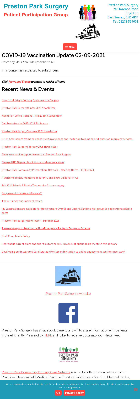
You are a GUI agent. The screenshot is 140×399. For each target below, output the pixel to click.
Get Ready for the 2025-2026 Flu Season (25, 123)
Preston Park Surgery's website (68, 293)
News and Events (19, 81)
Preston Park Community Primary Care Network (36, 372)
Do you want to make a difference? (22, 193)
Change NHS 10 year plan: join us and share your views (33, 162)
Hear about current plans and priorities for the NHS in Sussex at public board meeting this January (59, 243)
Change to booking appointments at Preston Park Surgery (36, 154)
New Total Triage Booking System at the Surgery (30, 100)
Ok (58, 392)
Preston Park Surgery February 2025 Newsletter (29, 146)
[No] (135, 389)
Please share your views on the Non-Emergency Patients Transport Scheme (46, 228)
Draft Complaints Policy (16, 236)
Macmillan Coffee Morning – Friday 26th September (32, 115)
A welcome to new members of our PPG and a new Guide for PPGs (40, 177)
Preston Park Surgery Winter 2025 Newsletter (28, 108)
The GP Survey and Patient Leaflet (22, 201)
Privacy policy (74, 392)
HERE (48, 335)
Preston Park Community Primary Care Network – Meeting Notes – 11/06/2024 (48, 170)
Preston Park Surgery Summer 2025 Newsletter (29, 131)
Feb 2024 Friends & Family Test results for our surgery (33, 185)
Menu (72, 47)
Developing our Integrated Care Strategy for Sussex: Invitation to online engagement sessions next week (63, 251)
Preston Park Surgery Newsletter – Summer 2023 (30, 220)
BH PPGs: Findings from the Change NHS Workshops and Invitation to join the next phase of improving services (67, 139)
